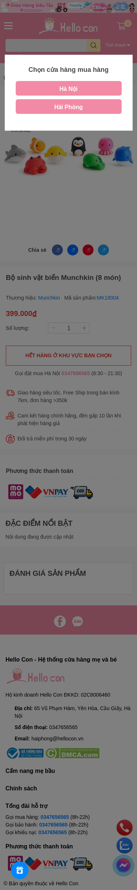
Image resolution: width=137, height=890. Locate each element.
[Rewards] (19, 870)
